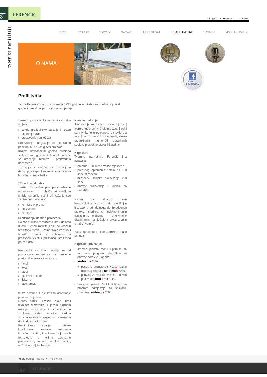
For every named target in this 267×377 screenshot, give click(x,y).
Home (40, 358)
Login (212, 18)
